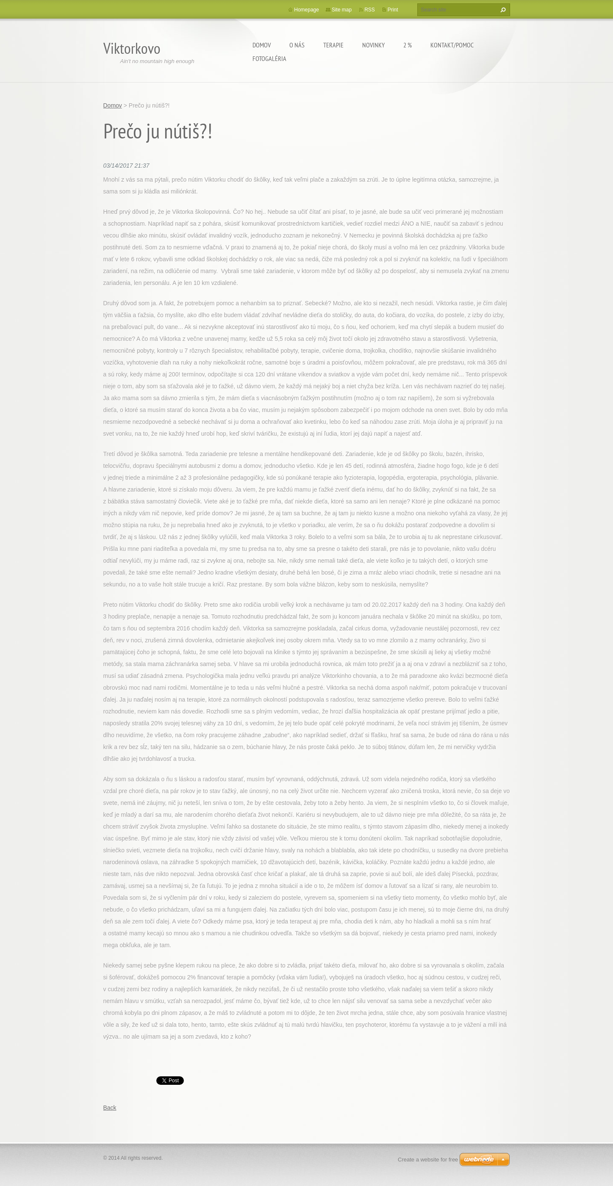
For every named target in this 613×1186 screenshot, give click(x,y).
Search (502, 9)
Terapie (333, 45)
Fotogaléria (269, 58)
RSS (369, 10)
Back (109, 1107)
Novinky (373, 45)
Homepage (306, 10)
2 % (407, 45)
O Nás (297, 45)
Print (393, 10)
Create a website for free (428, 1159)
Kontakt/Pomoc (452, 45)
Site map (342, 10)
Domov (261, 45)
